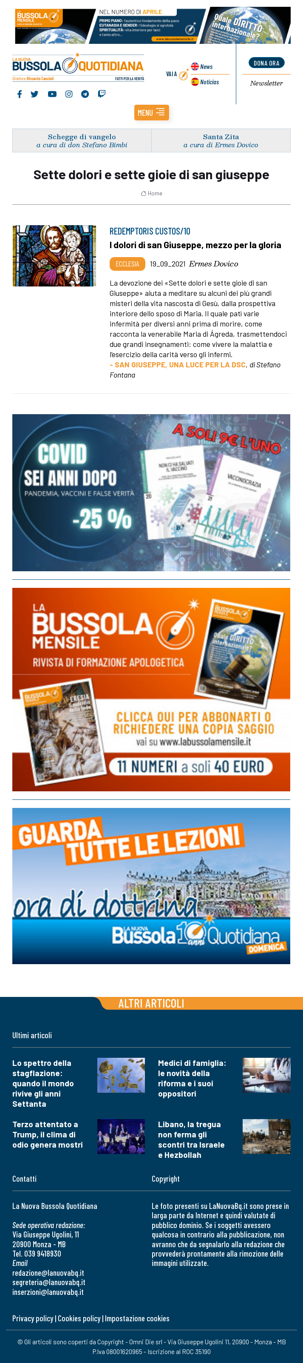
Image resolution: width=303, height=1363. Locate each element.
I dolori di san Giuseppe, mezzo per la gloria (195, 244)
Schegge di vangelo (82, 136)
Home (151, 193)
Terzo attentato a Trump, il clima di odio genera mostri (47, 1134)
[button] (152, 112)
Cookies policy (79, 1318)
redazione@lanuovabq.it (48, 1272)
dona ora (266, 63)
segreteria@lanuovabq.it (48, 1282)
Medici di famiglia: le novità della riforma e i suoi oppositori (192, 1078)
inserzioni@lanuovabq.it (48, 1292)
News (206, 66)
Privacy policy (32, 1318)
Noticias (209, 81)
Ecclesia (127, 263)
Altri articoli (151, 1002)
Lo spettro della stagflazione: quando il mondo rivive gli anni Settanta (43, 1083)
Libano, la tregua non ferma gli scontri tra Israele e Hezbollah (191, 1139)
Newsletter (266, 83)
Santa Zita (221, 136)
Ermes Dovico (213, 263)
